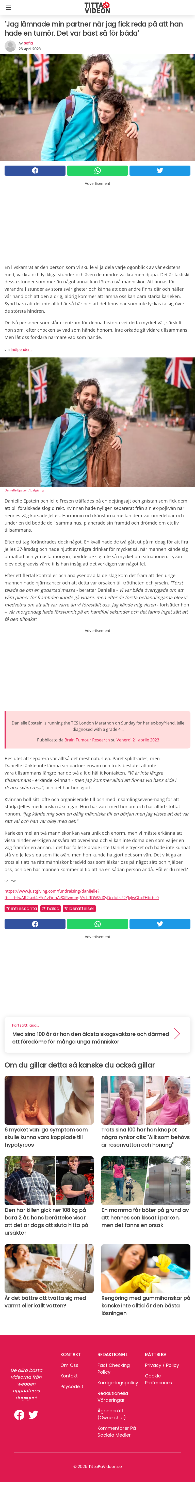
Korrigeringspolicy (118, 1382)
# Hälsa (50, 908)
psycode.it (71, 1386)
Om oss (69, 1365)
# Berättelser (79, 908)
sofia (28, 43)
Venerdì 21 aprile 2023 (138, 740)
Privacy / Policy (162, 1365)
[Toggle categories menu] (9, 7)
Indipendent (21, 349)
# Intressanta (21, 908)
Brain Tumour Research (87, 740)
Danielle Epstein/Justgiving (24, 490)
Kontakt (69, 1376)
